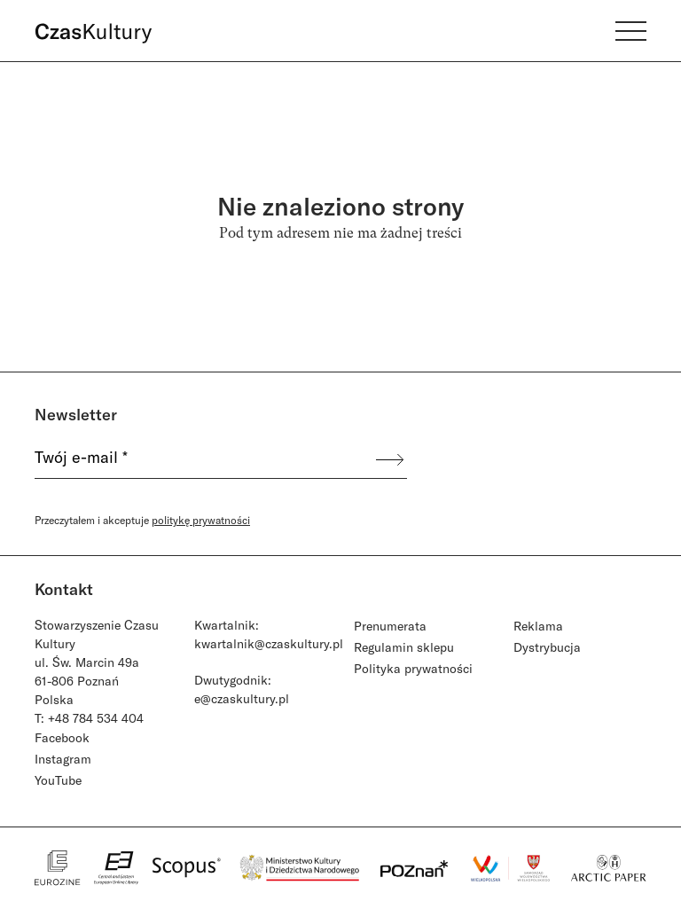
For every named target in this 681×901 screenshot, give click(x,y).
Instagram (63, 758)
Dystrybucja (547, 646)
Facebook (62, 737)
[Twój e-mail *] (204, 459)
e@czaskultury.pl (241, 698)
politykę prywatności (201, 519)
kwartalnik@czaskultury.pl (268, 643)
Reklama (538, 625)
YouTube (58, 779)
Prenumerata (390, 625)
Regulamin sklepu (404, 646)
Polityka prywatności (413, 668)
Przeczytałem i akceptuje (142, 519)
